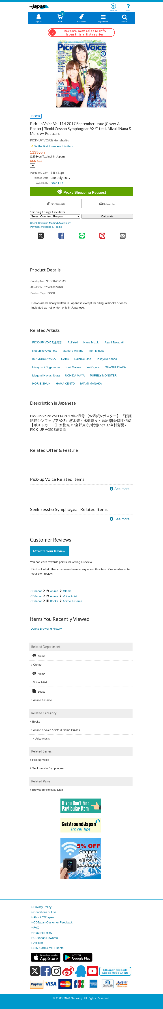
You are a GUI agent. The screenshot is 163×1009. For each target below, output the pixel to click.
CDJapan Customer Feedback (53, 922)
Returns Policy (42, 932)
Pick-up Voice (40, 759)
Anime (54, 591)
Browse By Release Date (47, 789)
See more (122, 489)
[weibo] (68, 971)
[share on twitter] (40, 234)
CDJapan (36, 591)
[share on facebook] (61, 234)
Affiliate (38, 942)
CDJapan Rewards (45, 938)
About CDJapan (43, 917)
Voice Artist (70, 596)
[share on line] (82, 234)
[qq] (80, 971)
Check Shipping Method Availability (50, 222)
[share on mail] (123, 234)
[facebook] (46, 971)
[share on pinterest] (102, 234)
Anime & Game (72, 601)
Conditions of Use (44, 912)
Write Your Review (49, 551)
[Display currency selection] (32, 165)
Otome (67, 591)
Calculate (107, 216)
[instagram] (56, 971)
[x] (35, 971)
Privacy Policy (42, 907)
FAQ (36, 927)
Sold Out (57, 183)
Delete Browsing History (46, 628)
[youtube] (92, 971)
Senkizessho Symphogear (48, 768)
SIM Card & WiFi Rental (48, 948)
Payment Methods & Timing (46, 226)
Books (54, 601)
